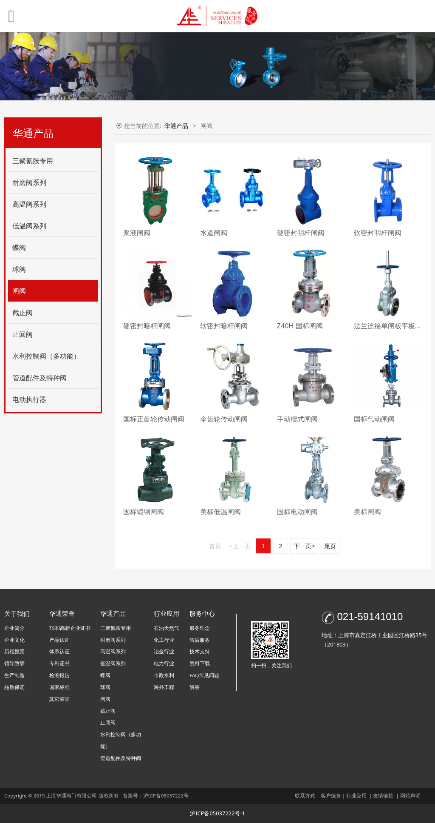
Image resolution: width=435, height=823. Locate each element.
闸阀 (19, 291)
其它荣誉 (59, 699)
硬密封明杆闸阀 (301, 232)
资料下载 (199, 663)
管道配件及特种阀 (39, 377)
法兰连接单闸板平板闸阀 (391, 325)
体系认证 (59, 651)
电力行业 (164, 663)
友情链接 (383, 795)
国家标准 (59, 687)
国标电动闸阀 (297, 511)
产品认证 (59, 640)
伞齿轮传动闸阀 (224, 419)
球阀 (19, 269)
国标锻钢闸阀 (143, 511)
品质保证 (14, 687)
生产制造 (14, 675)
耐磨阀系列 (29, 182)
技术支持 (199, 651)
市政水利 (164, 675)
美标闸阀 (367, 511)
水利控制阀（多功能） (46, 356)
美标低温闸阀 (220, 511)
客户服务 (331, 795)
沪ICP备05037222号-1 (217, 813)
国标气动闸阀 (374, 419)
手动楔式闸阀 (297, 419)
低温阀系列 (29, 226)
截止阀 (22, 312)
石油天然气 (166, 628)
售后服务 (199, 640)
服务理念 (199, 628)
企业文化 (14, 640)
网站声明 (410, 795)
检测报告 (59, 675)
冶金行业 (164, 651)
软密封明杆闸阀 (377, 232)
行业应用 (356, 795)
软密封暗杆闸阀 (224, 325)
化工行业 (164, 640)
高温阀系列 (29, 204)
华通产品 (177, 126)
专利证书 (59, 663)
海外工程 (164, 687)
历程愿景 (14, 651)
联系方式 (305, 795)
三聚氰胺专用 (32, 160)
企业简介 (14, 628)
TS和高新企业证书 (69, 628)
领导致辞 (14, 663)
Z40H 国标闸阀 (300, 325)
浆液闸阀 (136, 232)
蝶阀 (19, 247)
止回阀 (22, 334)
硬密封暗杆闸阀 (147, 325)
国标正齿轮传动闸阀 (153, 419)
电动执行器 (29, 399)
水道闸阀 (213, 232)
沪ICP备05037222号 (166, 795)
